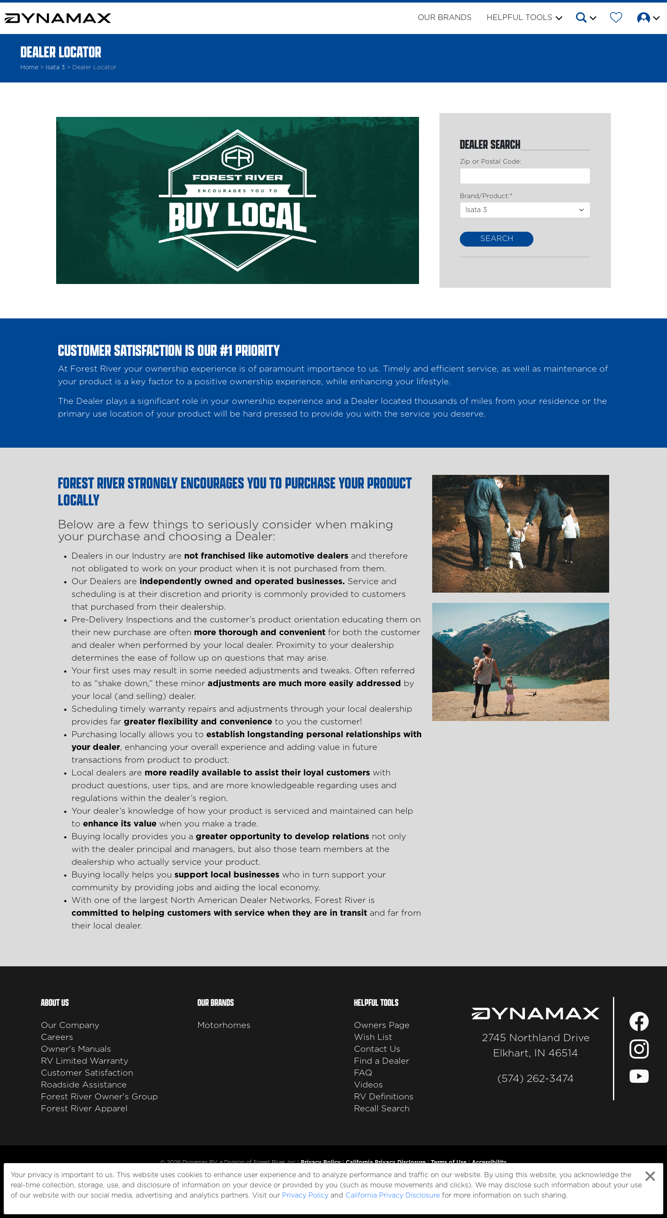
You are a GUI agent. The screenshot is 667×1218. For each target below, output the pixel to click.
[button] (585, 19)
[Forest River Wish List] (616, 19)
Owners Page (382, 1025)
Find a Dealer (381, 1061)
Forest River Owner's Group (99, 1097)
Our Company (70, 1025)
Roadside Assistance (84, 1085)
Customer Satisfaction (87, 1073)
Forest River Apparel (84, 1108)
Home (29, 68)
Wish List (373, 1037)
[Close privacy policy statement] (650, 1176)
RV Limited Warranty (84, 1061)
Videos (368, 1085)
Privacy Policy (305, 1195)
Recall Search (382, 1108)
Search (496, 239)
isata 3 (55, 68)
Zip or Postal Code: (491, 162)
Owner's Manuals (76, 1049)
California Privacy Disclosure (392, 1195)
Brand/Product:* (486, 196)
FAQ (363, 1073)
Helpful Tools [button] (520, 18)
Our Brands (445, 18)
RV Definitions (383, 1097)
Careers (57, 1037)
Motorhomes (224, 1025)
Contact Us (377, 1049)
